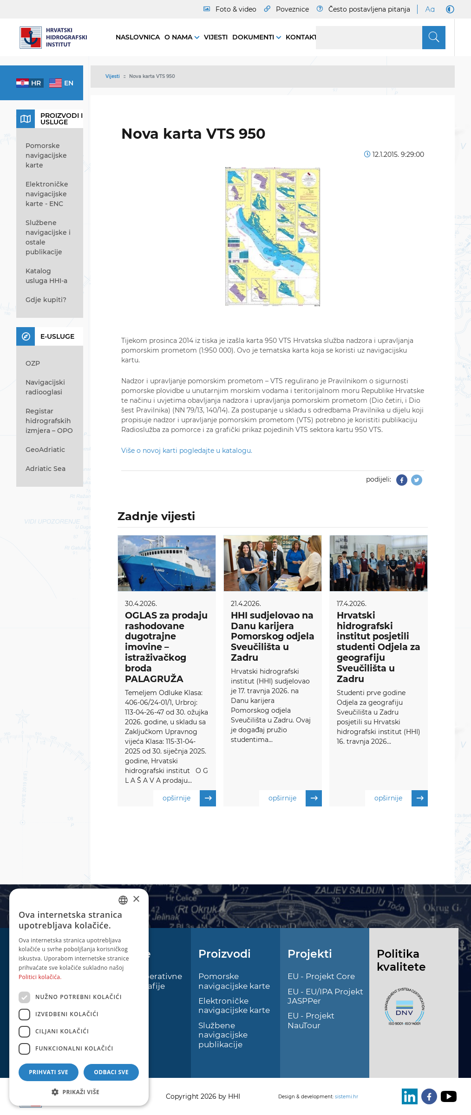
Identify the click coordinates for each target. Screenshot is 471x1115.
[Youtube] (446, 1096)
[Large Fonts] (429, 9)
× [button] (135, 899)
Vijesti (216, 37)
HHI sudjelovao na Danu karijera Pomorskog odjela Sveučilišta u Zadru (272, 636)
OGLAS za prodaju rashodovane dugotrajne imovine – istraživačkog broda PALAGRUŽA (166, 647)
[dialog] (79, 997)
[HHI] (56, 38)
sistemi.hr (346, 1097)
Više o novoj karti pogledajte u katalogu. (186, 450)
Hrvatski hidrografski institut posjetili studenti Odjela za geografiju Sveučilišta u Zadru (378, 647)
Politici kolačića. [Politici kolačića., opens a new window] (40, 977)
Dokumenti (254, 37)
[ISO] (402, 1012)
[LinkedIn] (407, 1096)
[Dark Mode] (448, 9)
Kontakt (301, 37)
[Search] (380, 37)
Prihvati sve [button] (48, 1072)
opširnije (189, 798)
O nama (179, 37)
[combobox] (123, 900)
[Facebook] (427, 1096)
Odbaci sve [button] (111, 1072)
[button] (79, 1091)
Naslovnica (138, 37)
